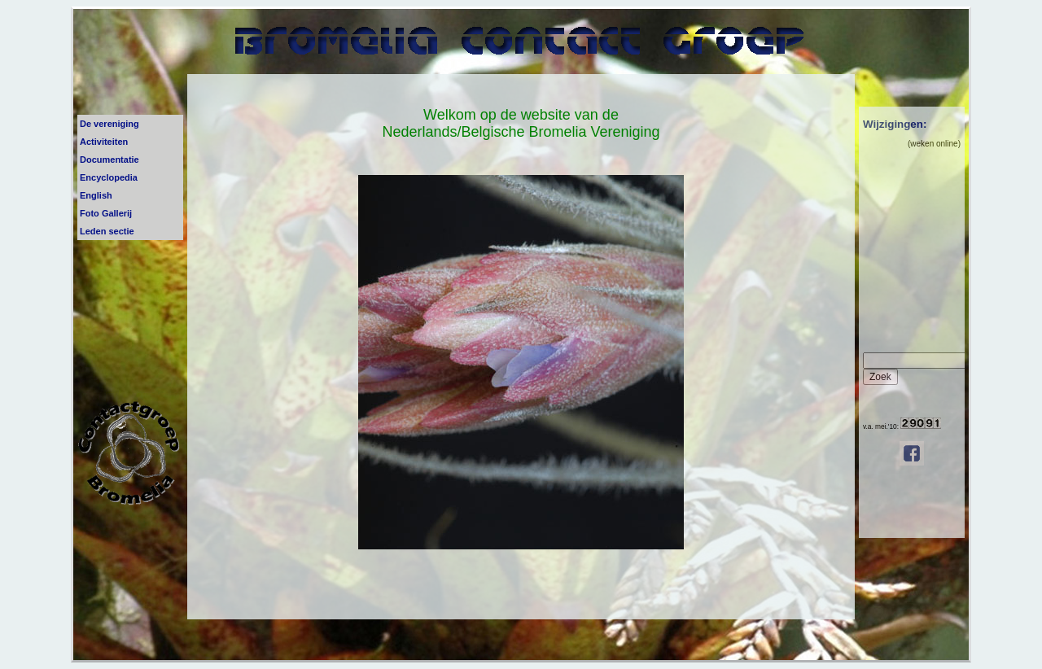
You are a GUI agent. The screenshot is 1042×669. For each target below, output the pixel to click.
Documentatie (109, 159)
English (96, 195)
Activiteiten (104, 141)
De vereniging (109, 124)
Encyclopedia (109, 177)
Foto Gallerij (106, 213)
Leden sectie (107, 231)
